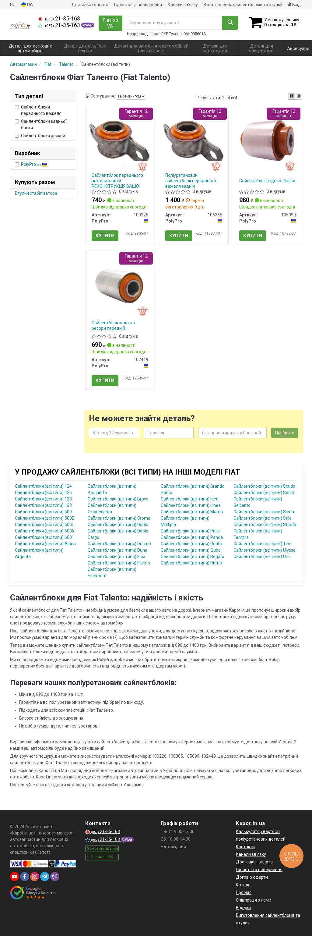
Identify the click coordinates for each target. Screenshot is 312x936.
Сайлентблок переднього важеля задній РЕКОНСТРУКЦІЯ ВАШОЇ (117, 181)
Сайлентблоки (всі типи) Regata (192, 556)
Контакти (245, 846)
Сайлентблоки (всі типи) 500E (44, 518)
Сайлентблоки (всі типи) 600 (43, 537)
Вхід (294, 4)
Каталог (244, 884)
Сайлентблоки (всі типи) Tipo (262, 543)
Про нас (243, 892)
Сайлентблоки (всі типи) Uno (262, 556)
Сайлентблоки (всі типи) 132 (43, 505)
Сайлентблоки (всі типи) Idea (190, 498)
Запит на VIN (102, 857)
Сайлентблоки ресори (40, 135)
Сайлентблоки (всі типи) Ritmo (191, 563)
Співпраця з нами (253, 900)
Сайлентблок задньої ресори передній (113, 325)
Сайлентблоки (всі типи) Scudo (264, 486)
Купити (105, 235)
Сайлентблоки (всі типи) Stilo (262, 518)
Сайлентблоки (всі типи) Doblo (118, 524)
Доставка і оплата (90, 4)
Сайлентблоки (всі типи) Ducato (119, 543)
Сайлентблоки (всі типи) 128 (43, 498)
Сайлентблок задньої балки (267, 180)
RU (13, 4)
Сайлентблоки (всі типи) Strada (264, 524)
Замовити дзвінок (103, 848)
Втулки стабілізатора (36, 193)
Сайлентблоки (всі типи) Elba (116, 556)
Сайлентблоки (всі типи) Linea (191, 505)
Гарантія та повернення (138, 4)
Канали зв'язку (183, 4)
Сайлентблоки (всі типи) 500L (44, 524)
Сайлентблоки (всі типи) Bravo (118, 498)
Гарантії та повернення (259, 869)
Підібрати (284, 432)
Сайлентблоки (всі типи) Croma (119, 518)
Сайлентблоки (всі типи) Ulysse (264, 550)
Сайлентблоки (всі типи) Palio (190, 531)
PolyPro (34, 164)
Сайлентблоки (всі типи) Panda (192, 537)
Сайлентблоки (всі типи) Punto (191, 543)
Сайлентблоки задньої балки (41, 124)
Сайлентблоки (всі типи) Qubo (191, 550)
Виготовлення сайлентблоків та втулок (243, 4)
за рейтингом (131, 96)
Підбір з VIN (110, 23)
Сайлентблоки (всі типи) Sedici (264, 492)
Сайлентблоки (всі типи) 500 (43, 511)
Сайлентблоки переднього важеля (38, 110)
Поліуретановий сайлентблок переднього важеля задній (190, 181)
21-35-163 (59, 19)
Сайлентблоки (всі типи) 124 (43, 486)
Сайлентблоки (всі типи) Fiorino (119, 563)
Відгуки (243, 907)
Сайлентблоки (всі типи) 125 (43, 492)
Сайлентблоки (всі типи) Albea (45, 543)
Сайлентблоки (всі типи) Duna (117, 550)
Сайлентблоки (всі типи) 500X (45, 531)
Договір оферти (252, 877)
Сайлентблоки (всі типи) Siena (263, 511)
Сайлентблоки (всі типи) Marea (192, 511)
